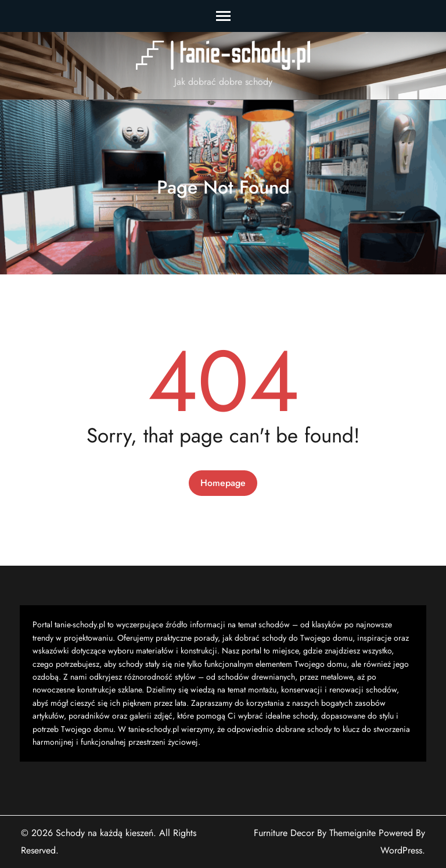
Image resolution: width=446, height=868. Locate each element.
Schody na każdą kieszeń (104, 833)
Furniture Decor (284, 833)
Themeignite (352, 833)
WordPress (401, 850)
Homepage (223, 483)
